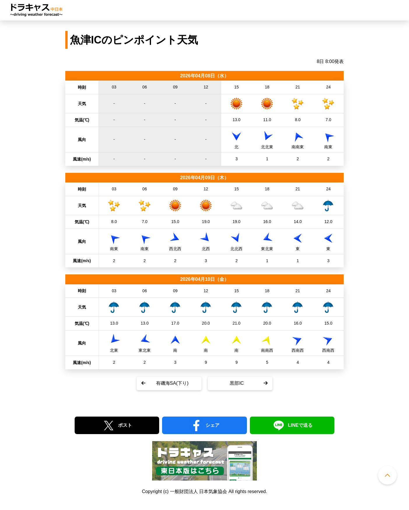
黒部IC (237, 383)
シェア (213, 425)
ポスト (125, 425)
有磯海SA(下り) (172, 383)
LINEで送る (300, 425)
